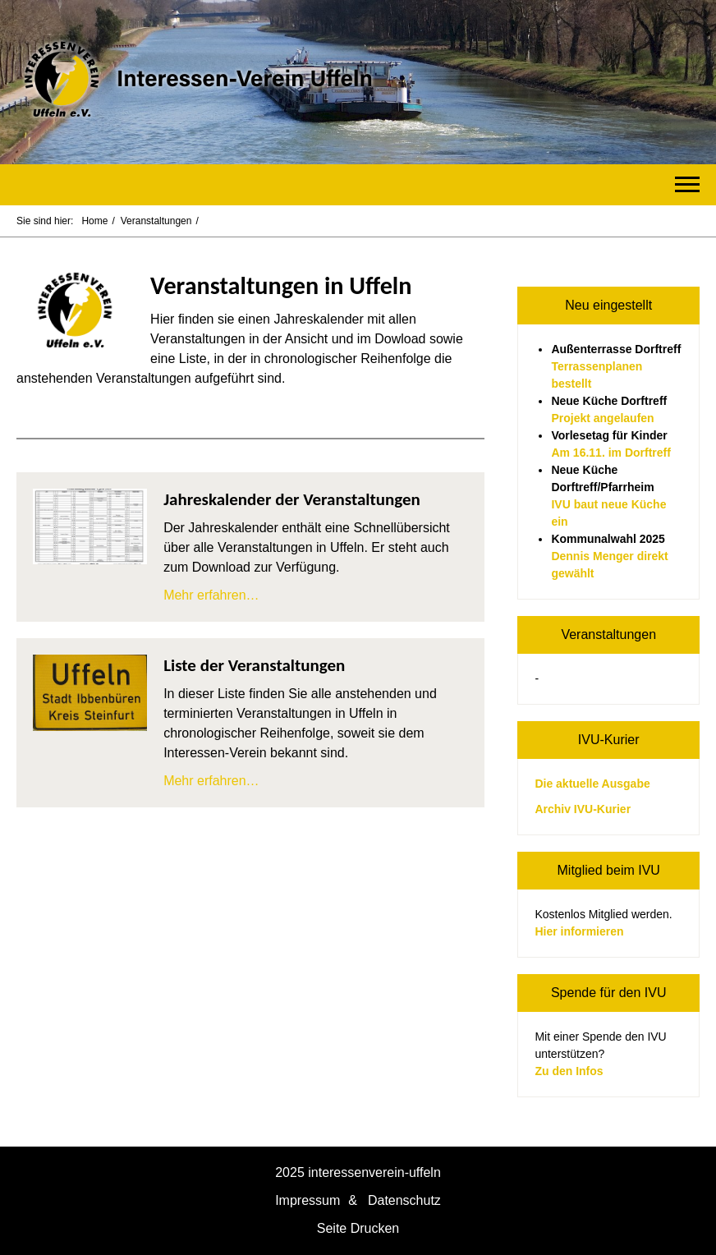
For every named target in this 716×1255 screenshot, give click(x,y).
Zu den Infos (569, 1071)
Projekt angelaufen (602, 418)
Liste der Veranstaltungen (254, 665)
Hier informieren (579, 931)
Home (94, 221)
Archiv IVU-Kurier (583, 809)
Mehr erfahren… (211, 595)
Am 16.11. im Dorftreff (610, 452)
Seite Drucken (358, 1228)
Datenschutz (404, 1200)
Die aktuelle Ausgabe (592, 783)
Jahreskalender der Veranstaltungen (291, 499)
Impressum (307, 1200)
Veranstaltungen (156, 221)
